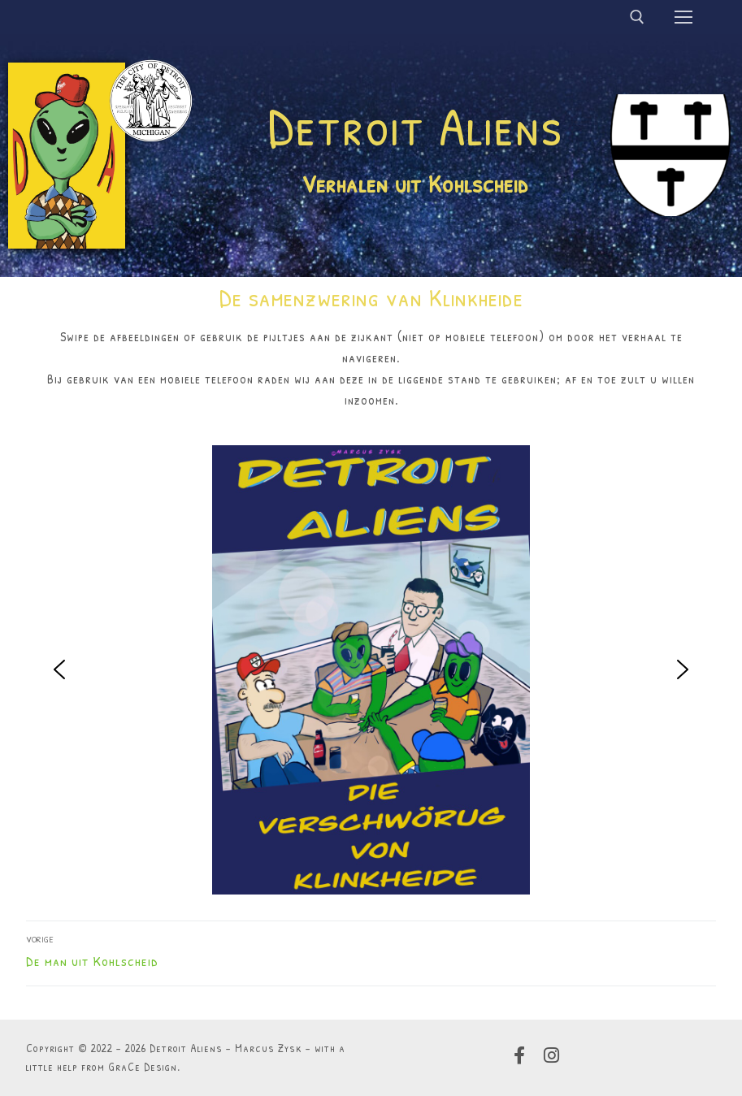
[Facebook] (519, 1055)
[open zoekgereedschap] (637, 17)
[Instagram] (552, 1055)
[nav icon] (683, 17)
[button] (59, 669)
